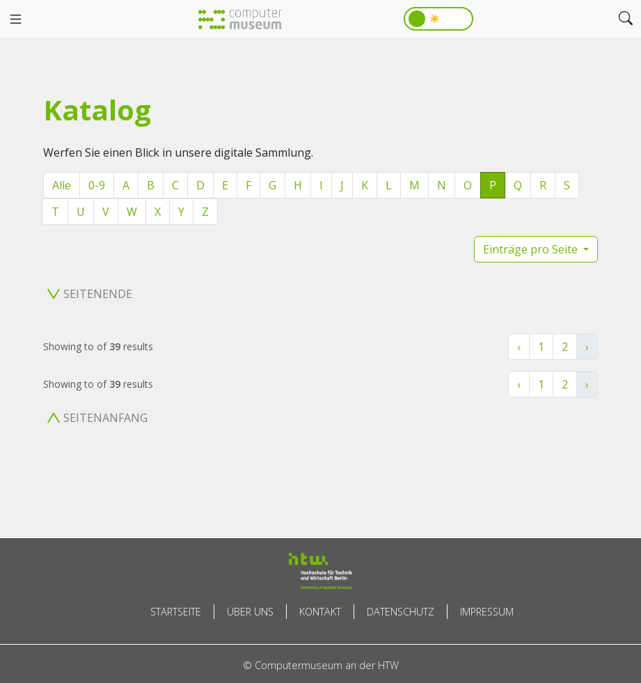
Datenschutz (400, 611)
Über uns (250, 611)
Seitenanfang (97, 417)
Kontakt (320, 611)
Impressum (487, 611)
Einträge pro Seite (531, 249)
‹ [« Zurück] (519, 346)
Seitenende (89, 293)
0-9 (96, 185)
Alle (61, 185)
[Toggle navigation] (15, 19)
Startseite (175, 611)
